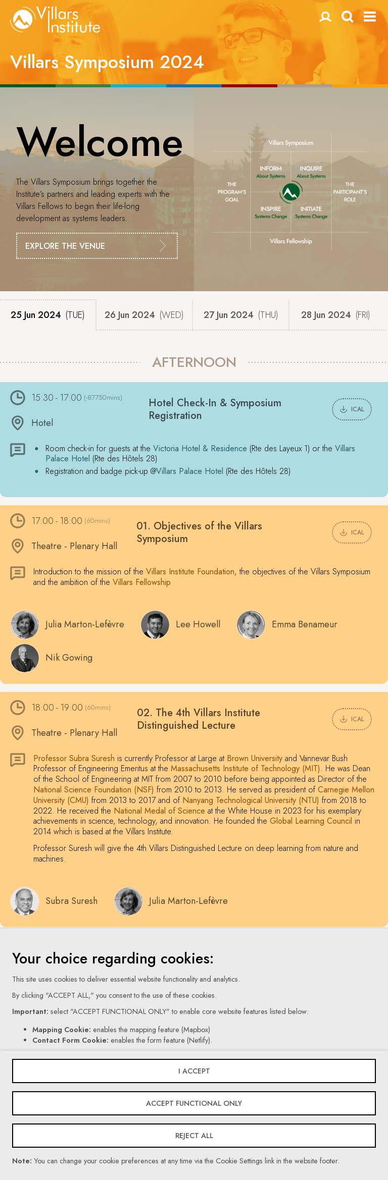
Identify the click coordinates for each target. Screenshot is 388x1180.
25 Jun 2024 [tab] (48, 314)
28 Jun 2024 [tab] (335, 314)
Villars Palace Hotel (189, 471)
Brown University (254, 758)
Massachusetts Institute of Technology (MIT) (245, 768)
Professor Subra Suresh (74, 758)
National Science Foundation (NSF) (93, 789)
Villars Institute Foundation (190, 571)
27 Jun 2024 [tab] (241, 314)
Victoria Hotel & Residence (200, 448)
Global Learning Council (311, 821)
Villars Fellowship (142, 582)
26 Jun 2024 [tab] (144, 314)
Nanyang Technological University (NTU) (250, 800)
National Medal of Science (159, 811)
